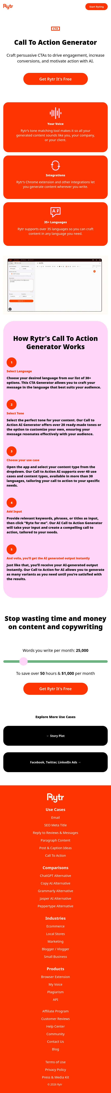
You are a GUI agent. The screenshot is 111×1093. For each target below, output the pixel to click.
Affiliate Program (55, 1011)
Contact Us (55, 1041)
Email (55, 817)
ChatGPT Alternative (55, 875)
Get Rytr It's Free (55, 79)
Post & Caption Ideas (55, 848)
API (55, 999)
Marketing (55, 941)
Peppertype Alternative (55, 906)
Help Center (55, 1026)
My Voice (55, 984)
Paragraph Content (55, 840)
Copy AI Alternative (55, 883)
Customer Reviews (55, 1018)
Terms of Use (55, 1062)
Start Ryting (96, 6)
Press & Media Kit (55, 1077)
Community (55, 1034)
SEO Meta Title (55, 825)
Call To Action (55, 855)
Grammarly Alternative (55, 891)
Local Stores (55, 934)
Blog (55, 1049)
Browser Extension (55, 977)
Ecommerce (55, 926)
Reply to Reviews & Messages (55, 832)
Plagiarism (55, 992)
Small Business (55, 956)
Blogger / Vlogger (55, 949)
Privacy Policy (55, 1069)
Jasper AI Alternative (55, 898)
